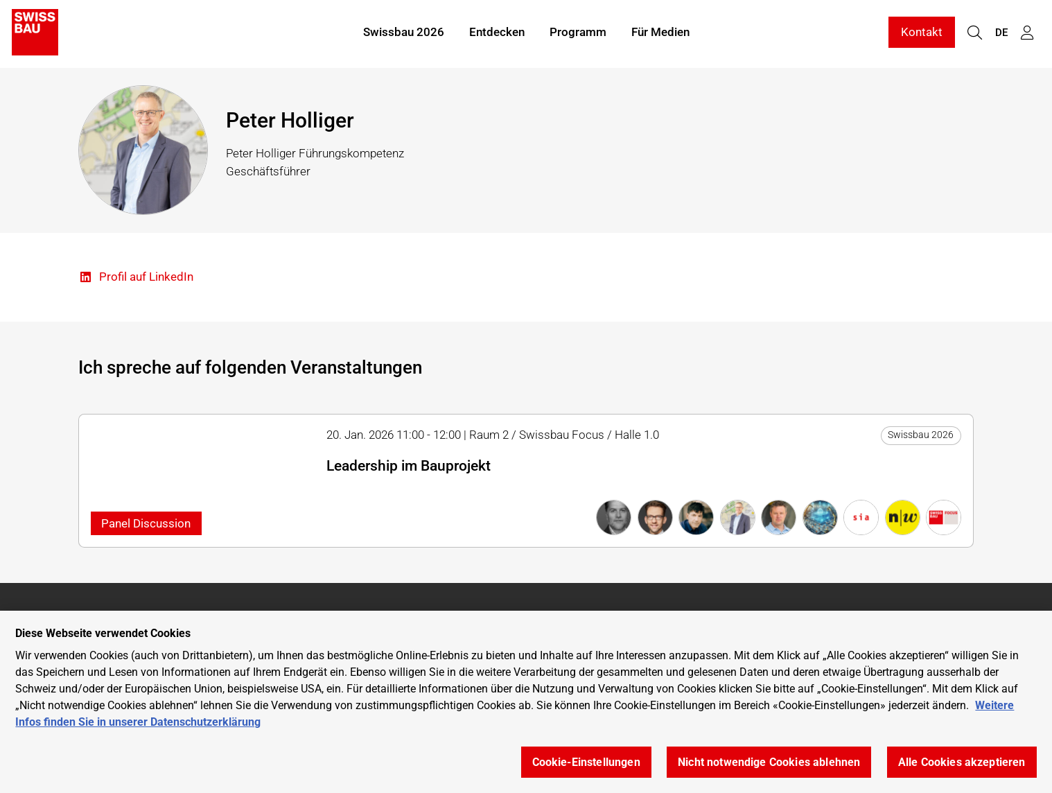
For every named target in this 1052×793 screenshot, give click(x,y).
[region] (526, 702)
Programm (578, 33)
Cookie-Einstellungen (586, 762)
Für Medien (660, 33)
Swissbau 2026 (403, 33)
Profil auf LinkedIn (135, 277)
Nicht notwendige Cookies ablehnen (769, 762)
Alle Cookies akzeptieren (962, 762)
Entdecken (497, 33)
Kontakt (922, 33)
